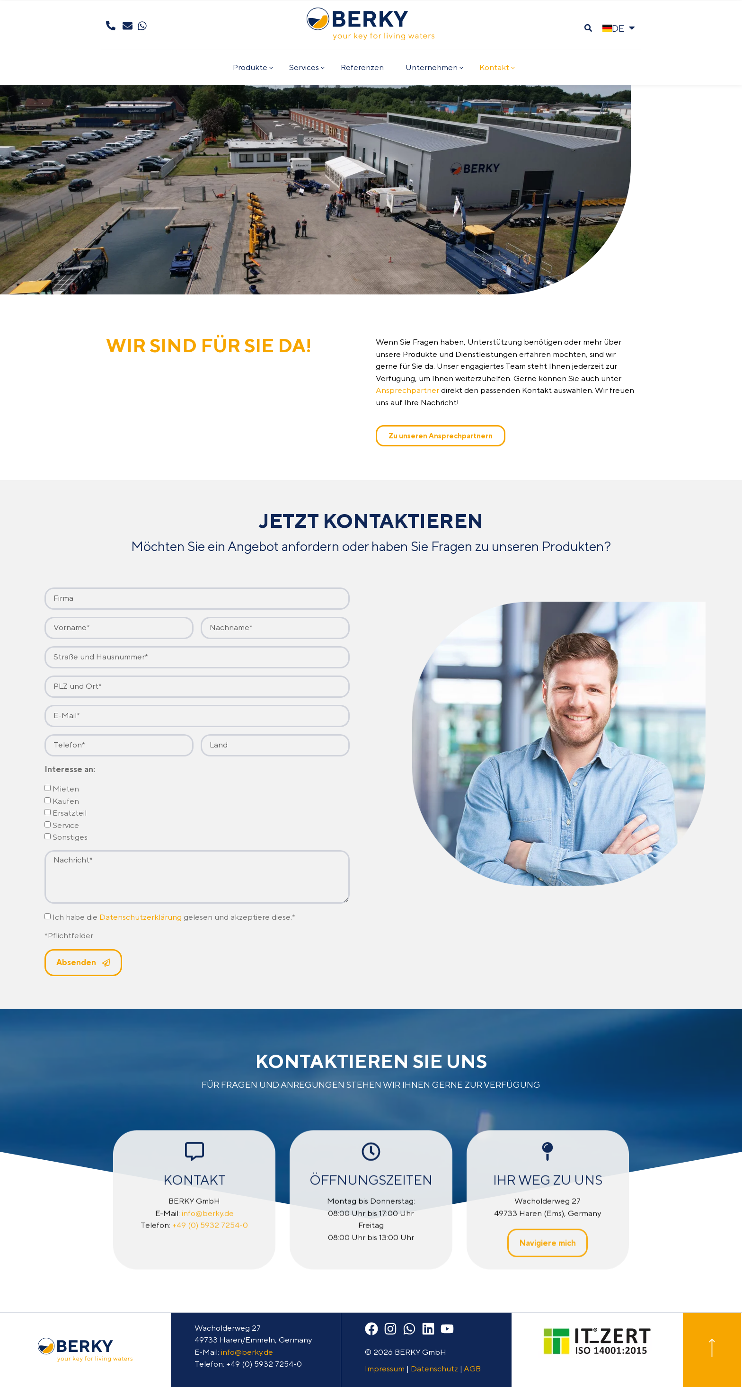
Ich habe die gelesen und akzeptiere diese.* (174, 917)
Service (66, 825)
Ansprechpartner (407, 390)
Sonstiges (70, 837)
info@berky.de (247, 1352)
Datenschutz (434, 1368)
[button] (588, 28)
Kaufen (66, 801)
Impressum (385, 1368)
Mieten (66, 789)
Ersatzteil (70, 813)
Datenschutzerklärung (140, 917)
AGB (472, 1368)
